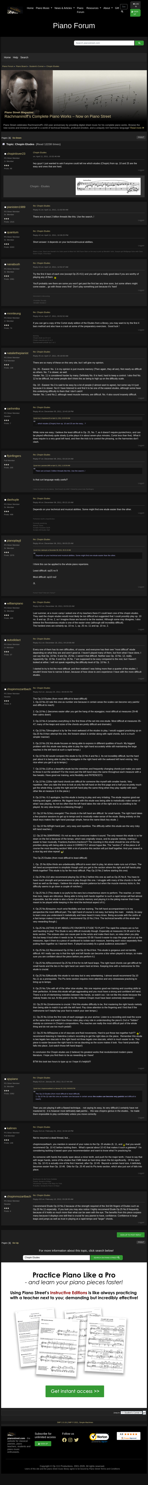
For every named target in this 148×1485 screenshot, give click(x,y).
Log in (136, 5)
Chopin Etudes (39, 152)
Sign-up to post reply (130, 1235)
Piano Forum (80, 10)
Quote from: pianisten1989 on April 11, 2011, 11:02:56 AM (51, 465)
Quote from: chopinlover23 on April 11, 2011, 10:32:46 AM (51, 418)
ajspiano (12, 1078)
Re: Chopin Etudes (41, 206)
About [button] (107, 8)
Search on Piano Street (106, 1258)
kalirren (12, 1128)
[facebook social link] (65, 1441)
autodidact (14, 640)
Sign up (134, 13)
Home (30, 8)
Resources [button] (93, 8)
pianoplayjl (14, 540)
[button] (7, 57)
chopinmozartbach (19, 689)
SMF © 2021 (73, 1422)
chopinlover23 (16, 153)
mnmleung (14, 313)
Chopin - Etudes (40, 186)
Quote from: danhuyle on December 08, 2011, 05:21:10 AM (52, 550)
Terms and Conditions (110, 1469)
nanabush (13, 264)
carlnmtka (13, 408)
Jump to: (116, 1413)
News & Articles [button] (64, 8)
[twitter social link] (77, 1441)
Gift (117, 8)
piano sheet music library (58, 1469)
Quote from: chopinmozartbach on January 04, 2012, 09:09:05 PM (54, 1088)
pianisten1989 (16, 207)
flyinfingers (14, 455)
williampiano (15, 603)
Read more (137, 128)
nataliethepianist (17, 353)
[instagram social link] (71, 1441)
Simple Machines (86, 1422)
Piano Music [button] (43, 8)
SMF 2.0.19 (61, 1422)
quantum (12, 232)
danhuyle (13, 499)
